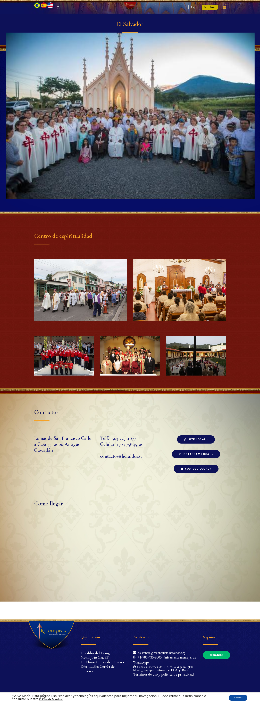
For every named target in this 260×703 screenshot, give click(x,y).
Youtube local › (196, 486)
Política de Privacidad (51, 699)
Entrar (194, 16)
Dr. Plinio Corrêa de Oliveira (102, 662)
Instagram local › (196, 472)
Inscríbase (209, 16)
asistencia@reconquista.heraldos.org (160, 652)
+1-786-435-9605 (149, 657)
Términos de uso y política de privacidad (163, 674)
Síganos (216, 655)
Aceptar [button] (238, 697)
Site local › (196, 457)
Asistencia (141, 637)
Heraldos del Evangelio (98, 653)
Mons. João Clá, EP (95, 657)
